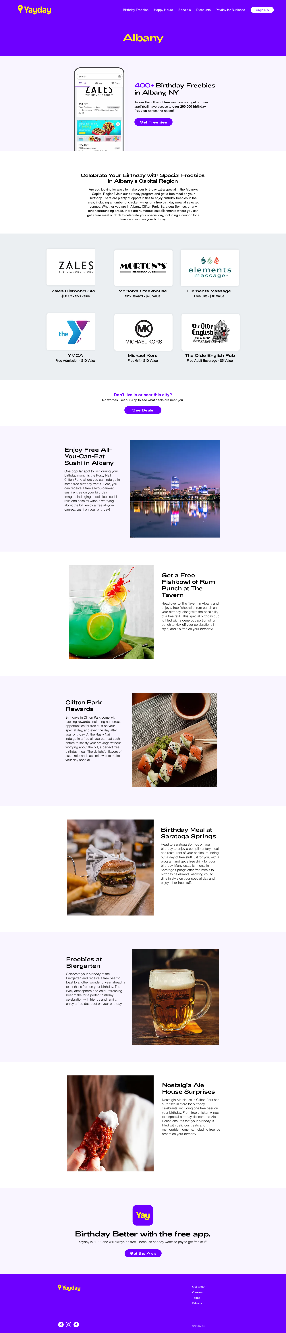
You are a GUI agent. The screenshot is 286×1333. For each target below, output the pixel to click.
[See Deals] (142, 410)
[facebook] (76, 1324)
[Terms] (205, 1298)
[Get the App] (143, 1253)
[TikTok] (61, 1324)
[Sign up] (262, 10)
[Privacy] (205, 1303)
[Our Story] (205, 1287)
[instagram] (68, 1324)
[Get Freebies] (153, 122)
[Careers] (205, 1292)
